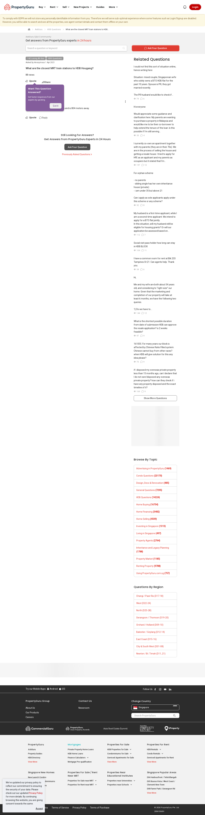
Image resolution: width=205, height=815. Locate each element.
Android (52, 689)
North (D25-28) (143, 610)
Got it (55, 106)
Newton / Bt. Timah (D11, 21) (150, 653)
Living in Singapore (148, 533)
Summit (115, 728)
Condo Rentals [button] (155, 753)
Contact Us (85, 701)
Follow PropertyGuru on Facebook (155, 689)
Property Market (148, 559)
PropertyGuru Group (38, 701)
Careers (30, 717)
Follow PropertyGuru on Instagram (160, 689)
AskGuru (32, 749)
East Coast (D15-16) (146, 639)
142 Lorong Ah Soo (35, 58)
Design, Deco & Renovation (152, 483)
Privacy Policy (36, 793)
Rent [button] (54, 7)
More (114, 7)
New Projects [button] (83, 7)
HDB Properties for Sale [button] (119, 749)
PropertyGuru (36, 744)
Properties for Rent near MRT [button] (82, 784)
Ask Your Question (77, 147)
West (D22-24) (143, 603)
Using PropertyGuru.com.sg (153, 573)
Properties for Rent (158, 744)
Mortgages (74, 744)
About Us (30, 708)
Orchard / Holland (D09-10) (149, 624)
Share (46, 82)
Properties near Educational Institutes (120, 774)
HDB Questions (55, 58)
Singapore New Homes (41, 772)
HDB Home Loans (75, 754)
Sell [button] (66, 7)
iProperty (172, 728)
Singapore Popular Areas (161, 772)
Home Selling (146, 519)
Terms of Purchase (99, 807)
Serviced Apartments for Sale (120, 758)
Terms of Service (60, 807)
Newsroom (84, 708)
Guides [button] (100, 7)
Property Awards (77, 728)
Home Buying (147, 504)
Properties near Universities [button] (121, 780)
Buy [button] (43, 7)
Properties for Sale (118, 744)
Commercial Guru (39, 728)
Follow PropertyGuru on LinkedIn (170, 689)
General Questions (149, 490)
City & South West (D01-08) (150, 646)
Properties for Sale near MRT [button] (82, 780)
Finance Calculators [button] (78, 757)
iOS (62, 689)
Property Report (147, 728)
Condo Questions (149, 475)
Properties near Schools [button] (119, 784)
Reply (43, 117)
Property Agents (148, 540)
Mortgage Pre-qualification (80, 762)
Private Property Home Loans (81, 749)
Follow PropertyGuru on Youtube (165, 689)
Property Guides (35, 754)
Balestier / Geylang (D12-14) (150, 632)
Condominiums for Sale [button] (119, 753)
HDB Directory (34, 758)
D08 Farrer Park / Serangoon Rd (161, 789)
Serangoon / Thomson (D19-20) (152, 617)
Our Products (32, 712)
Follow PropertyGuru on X (174, 689)
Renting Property (148, 566)
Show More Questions (155, 398)
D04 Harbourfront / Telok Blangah (161, 777)
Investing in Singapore (151, 526)
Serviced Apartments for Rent (160, 758)
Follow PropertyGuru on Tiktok (178, 689)
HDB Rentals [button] (154, 749)
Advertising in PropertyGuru (153, 468)
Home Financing (148, 511)
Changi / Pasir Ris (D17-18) (149, 596)
